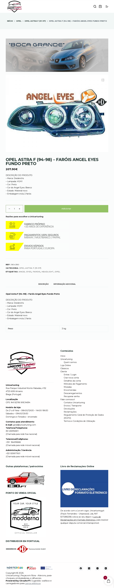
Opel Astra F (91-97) (30, 268)
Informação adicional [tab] (64, 284)
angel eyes (25, 272)
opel (57, 272)
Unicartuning (66, 359)
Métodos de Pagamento (75, 384)
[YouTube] (105, 568)
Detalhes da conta (72, 381)
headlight (48, 272)
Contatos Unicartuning (74, 402)
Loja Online (65, 365)
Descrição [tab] (43, 284)
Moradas (68, 387)
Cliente (63, 371)
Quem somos (70, 362)
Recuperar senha (72, 396)
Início (62, 356)
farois (36, 272)
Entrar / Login (70, 374)
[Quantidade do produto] (14, 208)
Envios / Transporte (73, 405)
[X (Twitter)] (89, 568)
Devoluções (69, 409)
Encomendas (70, 390)
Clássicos (64, 368)
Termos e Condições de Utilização (79, 421)
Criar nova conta (71, 378)
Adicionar (66, 208)
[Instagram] (97, 568)
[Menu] (107, 6)
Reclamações (70, 412)
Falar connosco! (67, 399)
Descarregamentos (73, 393)
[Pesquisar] (95, 6)
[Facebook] (80, 568)
